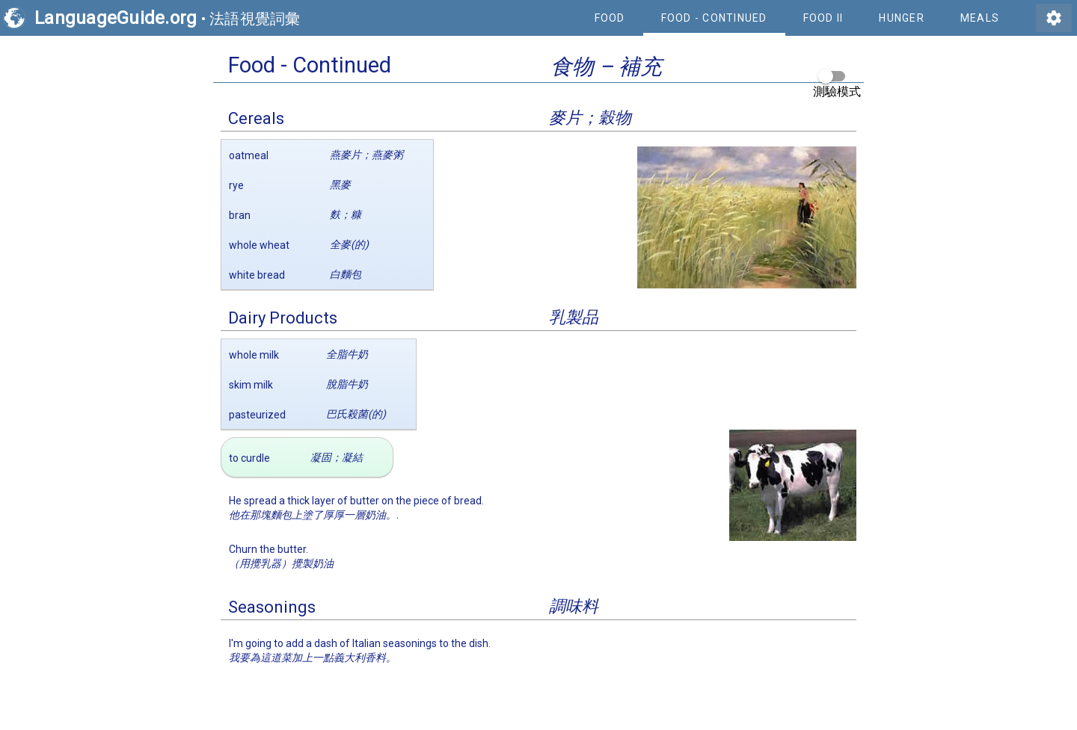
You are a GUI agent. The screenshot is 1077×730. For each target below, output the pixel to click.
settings (1054, 18)
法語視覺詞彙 (255, 19)
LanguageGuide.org (115, 17)
